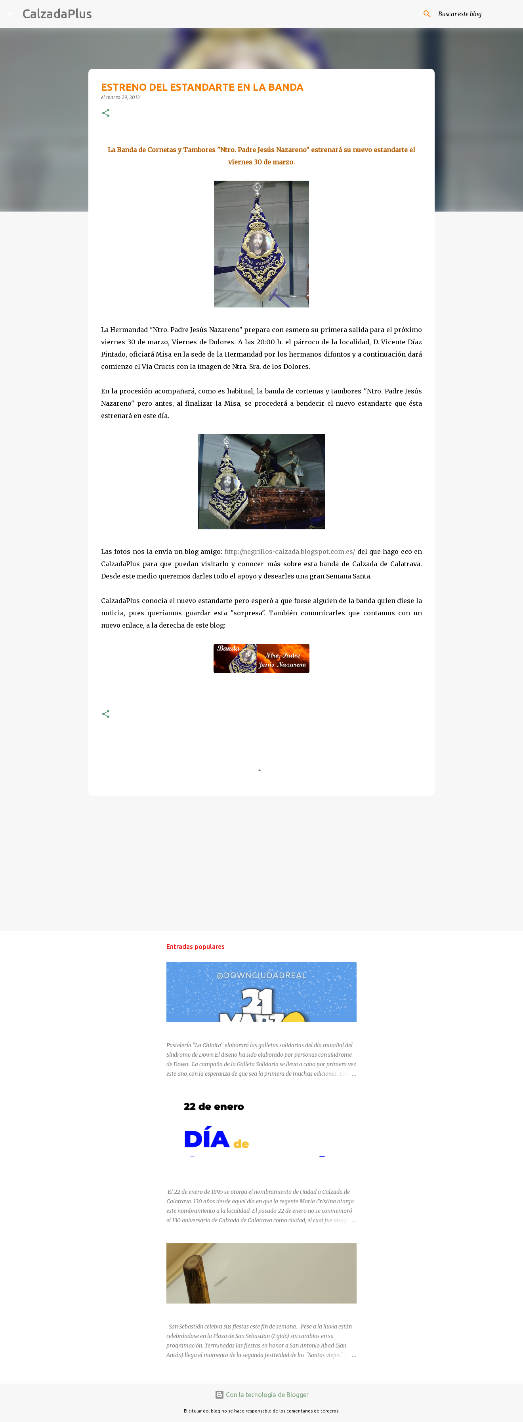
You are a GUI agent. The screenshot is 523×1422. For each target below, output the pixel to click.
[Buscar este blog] (475, 13)
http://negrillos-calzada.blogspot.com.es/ (289, 551)
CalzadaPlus (57, 13)
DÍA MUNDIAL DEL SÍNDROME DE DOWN (218, 1029)
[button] (106, 113)
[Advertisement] (261, 862)
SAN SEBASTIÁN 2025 (194, 1310)
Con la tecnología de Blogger (262, 1394)
